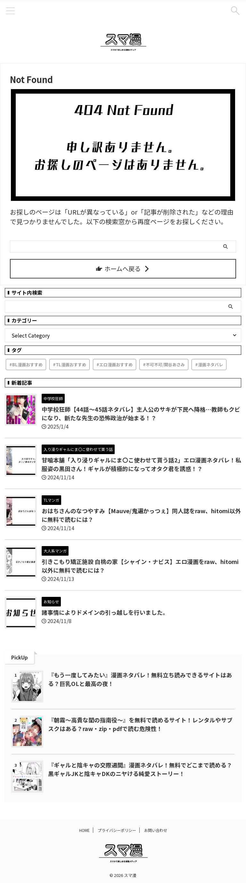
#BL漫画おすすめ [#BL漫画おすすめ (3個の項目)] (26, 365)
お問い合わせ (155, 830)
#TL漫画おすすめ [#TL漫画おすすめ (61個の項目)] (69, 365)
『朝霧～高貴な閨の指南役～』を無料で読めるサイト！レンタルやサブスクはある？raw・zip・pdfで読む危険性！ (140, 724)
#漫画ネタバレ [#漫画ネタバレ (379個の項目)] (209, 365)
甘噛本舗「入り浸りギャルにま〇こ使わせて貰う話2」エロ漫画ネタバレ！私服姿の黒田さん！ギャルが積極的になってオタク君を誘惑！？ (141, 464)
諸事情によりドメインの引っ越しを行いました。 (105, 612)
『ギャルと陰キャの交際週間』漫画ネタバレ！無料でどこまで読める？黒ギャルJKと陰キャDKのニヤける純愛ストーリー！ (140, 769)
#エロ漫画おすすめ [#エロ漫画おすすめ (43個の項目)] (114, 365)
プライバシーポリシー (117, 830)
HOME (84, 830)
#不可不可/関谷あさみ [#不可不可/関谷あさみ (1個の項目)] (164, 365)
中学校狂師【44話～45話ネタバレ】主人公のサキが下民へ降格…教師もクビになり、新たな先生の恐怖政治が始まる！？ (141, 413)
